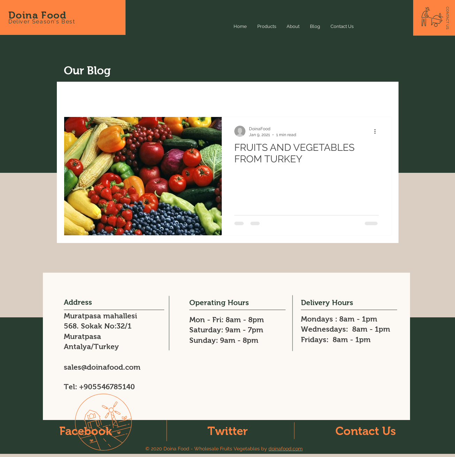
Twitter (227, 431)
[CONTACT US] (447, 18)
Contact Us (365, 431)
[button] (382, 96)
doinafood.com (285, 448)
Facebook (85, 431)
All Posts (75, 95)
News (107, 95)
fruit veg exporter (267, 95)
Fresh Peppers (212, 95)
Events (171, 95)
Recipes (139, 95)
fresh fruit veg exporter (333, 95)
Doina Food (37, 15)
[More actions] (377, 131)
